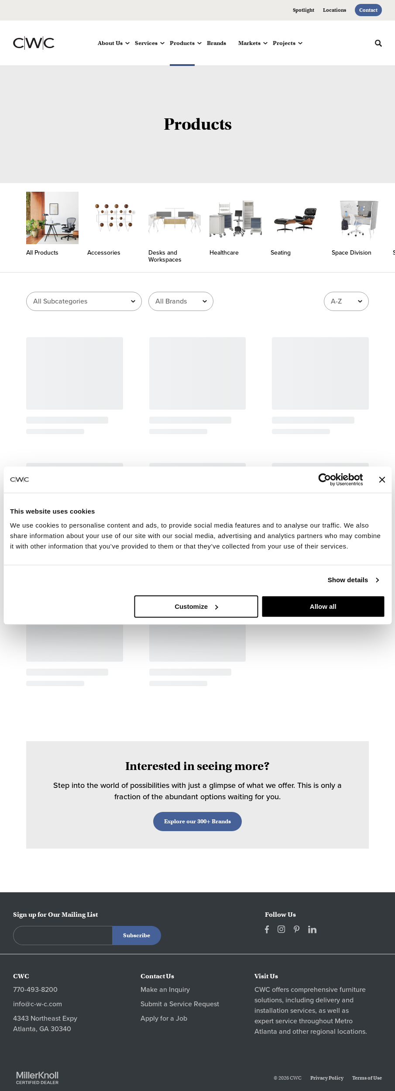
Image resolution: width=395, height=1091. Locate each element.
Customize (196, 606)
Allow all (323, 606)
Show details (348, 579)
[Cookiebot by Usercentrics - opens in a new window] (324, 479)
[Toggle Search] (378, 43)
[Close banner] (382, 479)
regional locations (337, 1031)
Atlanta (265, 1031)
